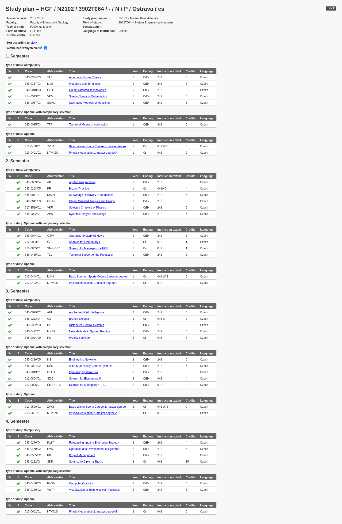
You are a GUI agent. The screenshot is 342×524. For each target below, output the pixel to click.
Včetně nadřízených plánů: (24, 48)
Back (331, 8)
